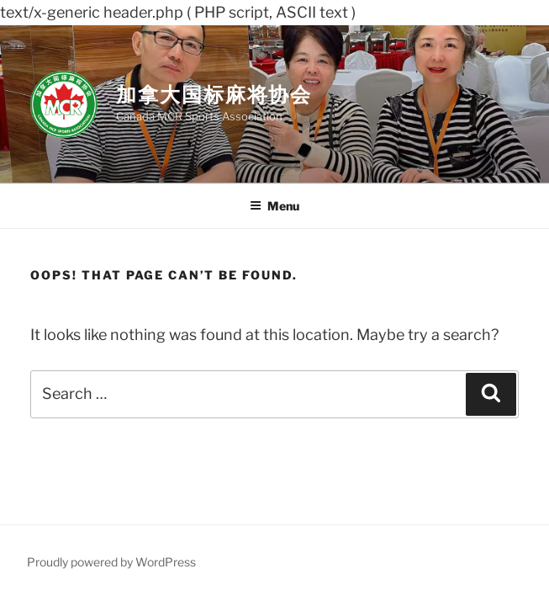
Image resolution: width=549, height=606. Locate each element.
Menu (274, 206)
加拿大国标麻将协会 (214, 94)
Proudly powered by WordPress (111, 562)
